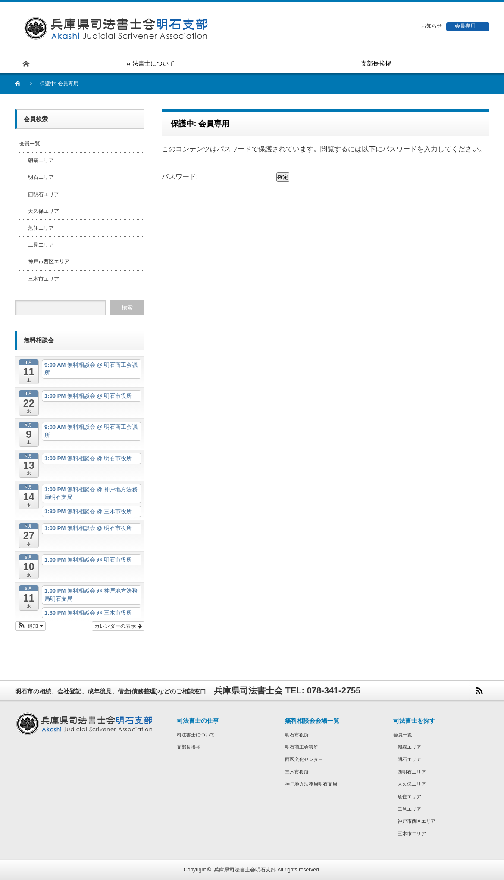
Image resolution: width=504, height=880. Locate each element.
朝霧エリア (41, 160)
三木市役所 (297, 771)
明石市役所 (297, 734)
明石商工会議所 (301, 746)
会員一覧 (29, 143)
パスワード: (218, 176)
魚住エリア (41, 228)
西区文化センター (304, 759)
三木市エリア (43, 279)
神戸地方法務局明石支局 (311, 783)
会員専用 (465, 26)
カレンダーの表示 (117, 626)
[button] (30, 626)
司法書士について (196, 734)
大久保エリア (43, 211)
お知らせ (431, 26)
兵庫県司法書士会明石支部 (245, 870)
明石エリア (41, 177)
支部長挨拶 (188, 746)
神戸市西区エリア (48, 262)
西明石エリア (43, 194)
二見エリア (41, 245)
